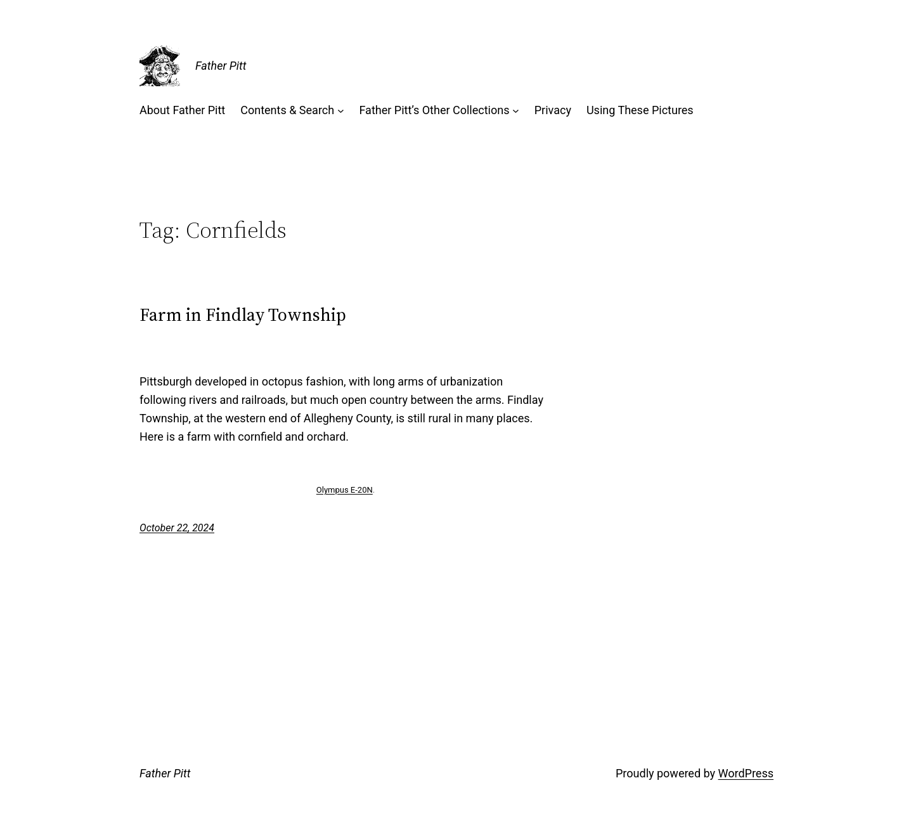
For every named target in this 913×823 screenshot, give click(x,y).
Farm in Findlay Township (242, 314)
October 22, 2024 (176, 528)
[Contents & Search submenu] (340, 110)
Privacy (552, 110)
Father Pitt (220, 65)
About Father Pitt (182, 110)
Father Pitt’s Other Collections (434, 110)
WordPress (746, 773)
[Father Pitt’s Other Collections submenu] (515, 110)
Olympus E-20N (344, 490)
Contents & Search (287, 110)
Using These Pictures (640, 110)
